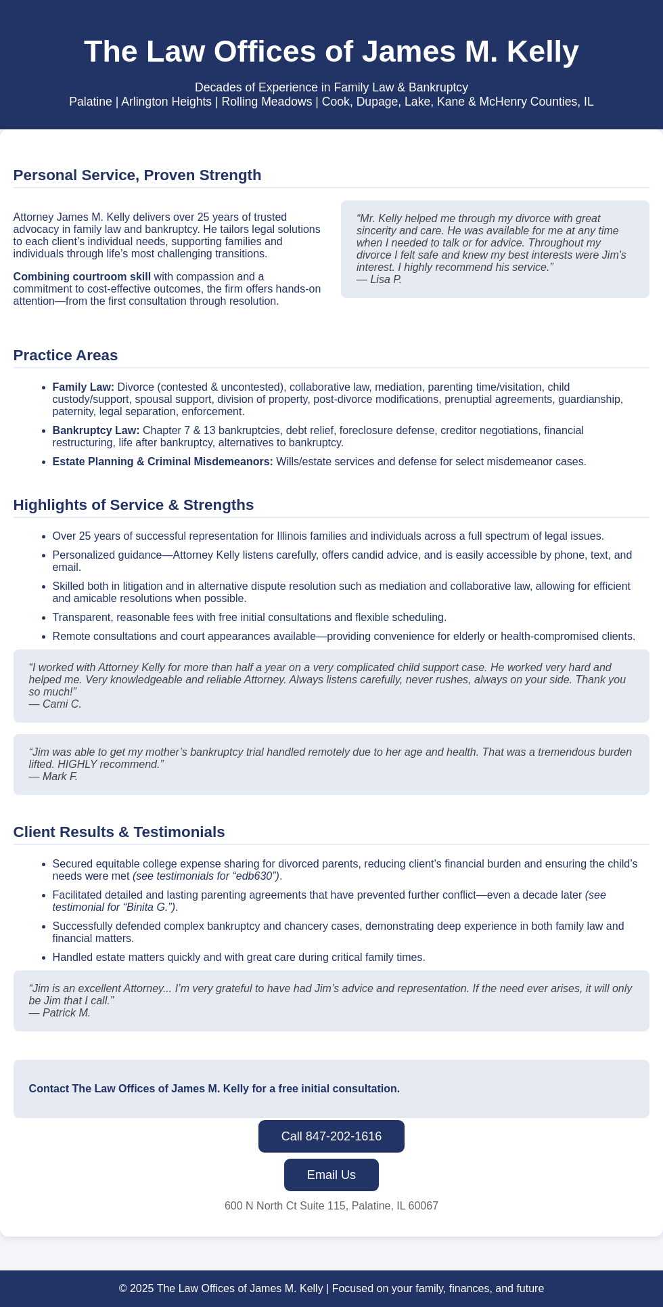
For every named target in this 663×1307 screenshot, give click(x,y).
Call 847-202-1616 (331, 1136)
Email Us (331, 1175)
